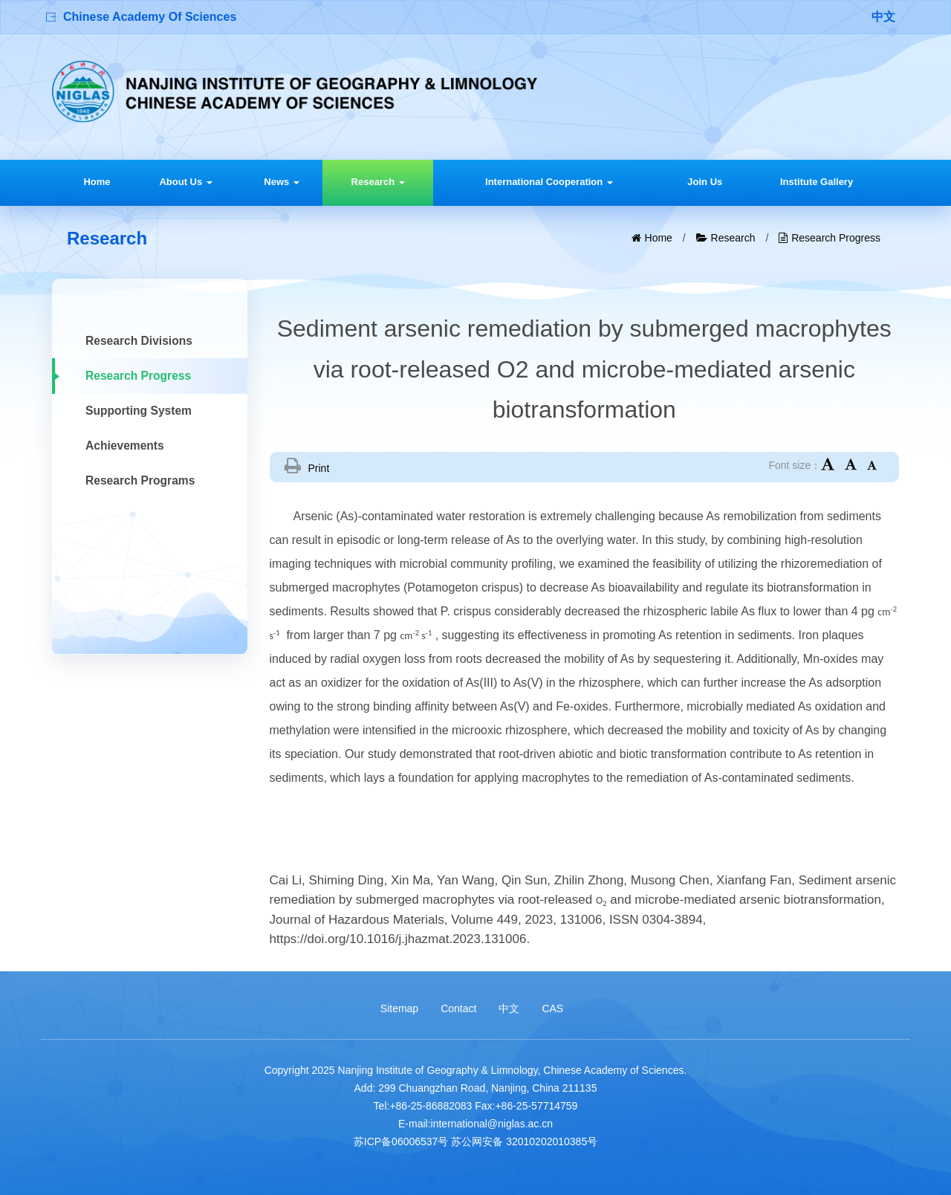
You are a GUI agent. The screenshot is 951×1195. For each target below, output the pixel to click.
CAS (552, 1008)
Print (319, 468)
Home (96, 181)
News (281, 181)
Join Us (704, 181)
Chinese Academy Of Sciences (149, 16)
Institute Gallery (816, 181)
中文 (883, 16)
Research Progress (835, 238)
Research (378, 181)
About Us (185, 181)
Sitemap (399, 1008)
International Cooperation (549, 181)
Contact (458, 1008)
